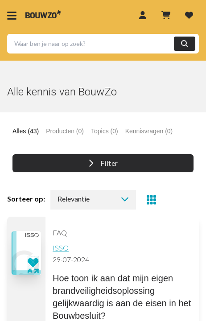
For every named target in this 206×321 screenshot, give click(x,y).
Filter (103, 163)
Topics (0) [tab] (104, 131)
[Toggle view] (151, 200)
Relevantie (93, 198)
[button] (103, 44)
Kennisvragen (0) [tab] (149, 131)
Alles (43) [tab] (25, 131)
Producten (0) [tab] (65, 131)
